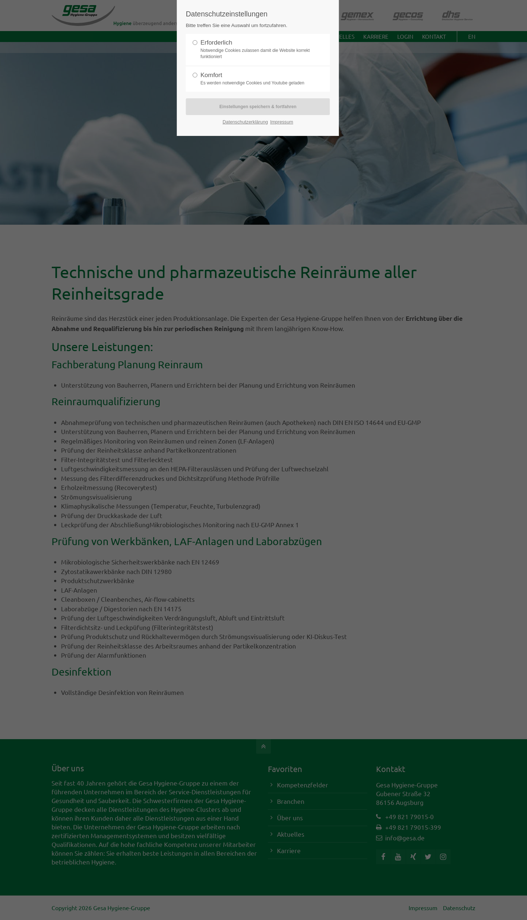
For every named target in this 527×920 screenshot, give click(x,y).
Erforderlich (255, 49)
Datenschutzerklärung (245, 122)
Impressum (281, 122)
